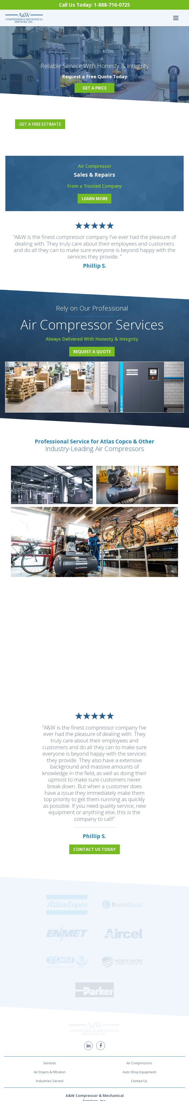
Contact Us (139, 994)
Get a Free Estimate (40, 124)
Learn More (95, 198)
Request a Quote (92, 351)
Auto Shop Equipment (139, 985)
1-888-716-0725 (94, 1030)
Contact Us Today (94, 849)
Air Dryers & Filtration (50, 985)
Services (49, 976)
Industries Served (49, 994)
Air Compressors (139, 976)
